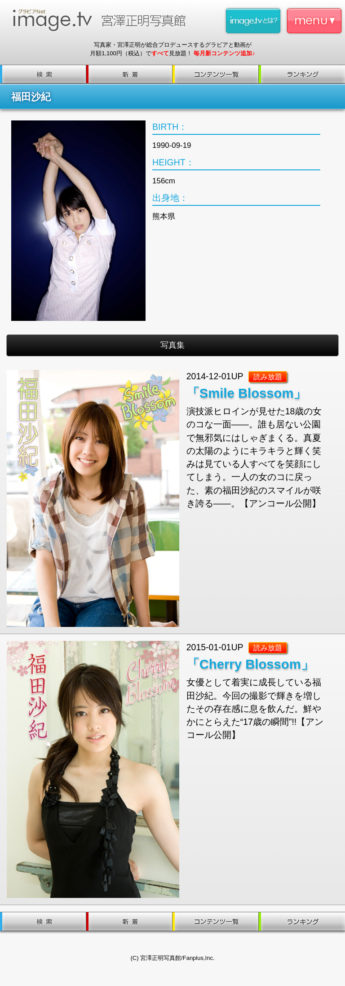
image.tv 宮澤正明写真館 (102, 20)
